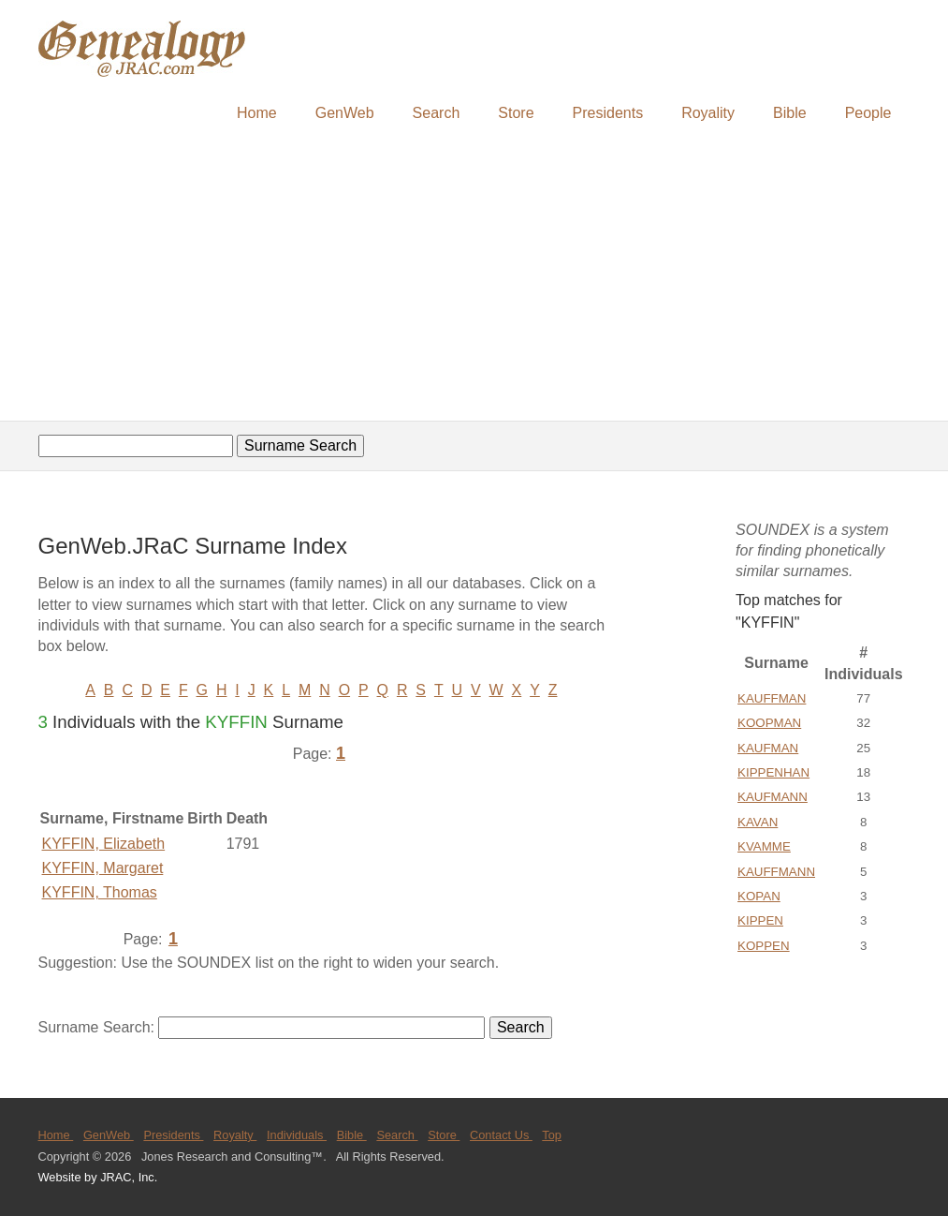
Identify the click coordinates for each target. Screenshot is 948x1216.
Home (257, 113)
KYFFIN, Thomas (99, 892)
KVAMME (764, 846)
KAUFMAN (767, 748)
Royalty (234, 1135)
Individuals (297, 1135)
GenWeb (344, 113)
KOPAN (758, 896)
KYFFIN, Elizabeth (104, 844)
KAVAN (757, 822)
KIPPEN (760, 920)
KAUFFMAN (771, 698)
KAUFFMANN (776, 872)
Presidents (608, 113)
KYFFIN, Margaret (103, 868)
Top (552, 1135)
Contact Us (501, 1135)
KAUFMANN (772, 797)
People (868, 113)
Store (515, 113)
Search (436, 113)
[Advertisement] (474, 278)
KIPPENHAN (773, 772)
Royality (708, 113)
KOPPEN (763, 946)
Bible (790, 113)
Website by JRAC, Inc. (98, 1177)
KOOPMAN (769, 723)
